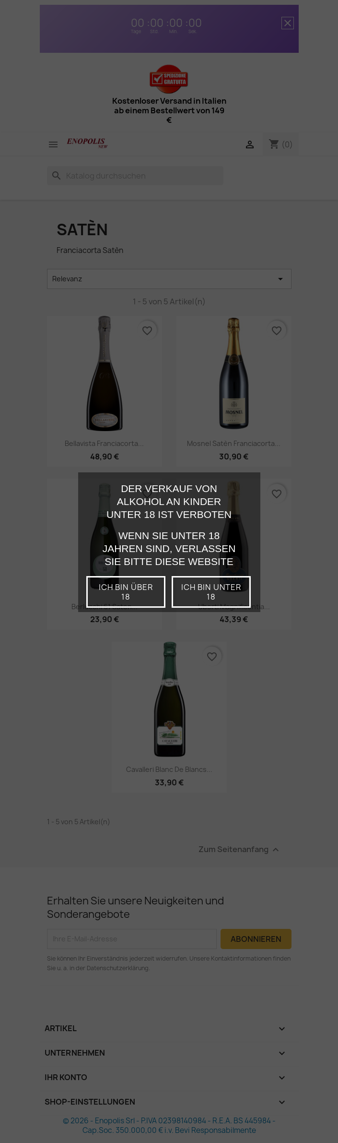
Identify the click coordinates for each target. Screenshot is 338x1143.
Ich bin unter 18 (211, 592)
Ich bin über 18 (125, 592)
